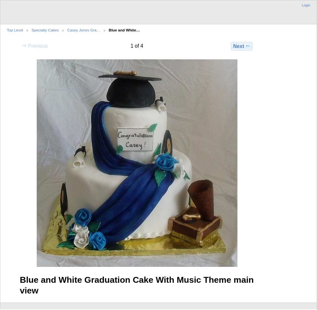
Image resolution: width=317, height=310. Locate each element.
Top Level (15, 30)
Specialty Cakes (45, 30)
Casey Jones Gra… (83, 30)
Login (306, 5)
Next (241, 46)
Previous (35, 46)
